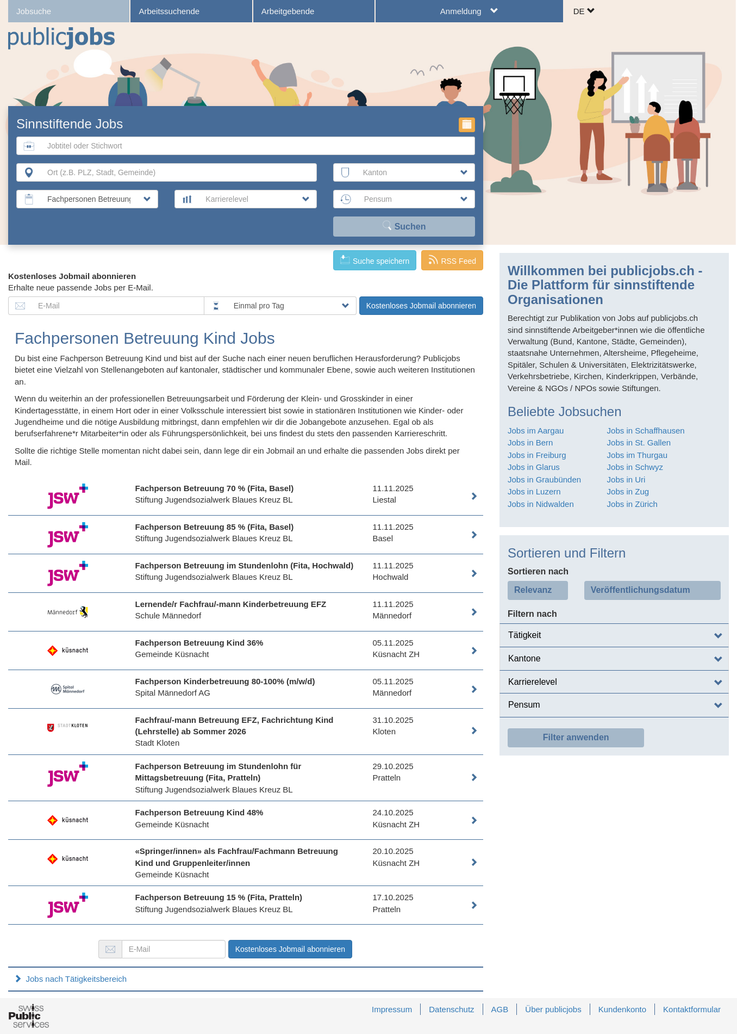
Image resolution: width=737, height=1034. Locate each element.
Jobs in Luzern (534, 491)
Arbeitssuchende (169, 11)
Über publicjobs (553, 1009)
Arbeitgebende (288, 11)
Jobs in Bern (530, 442)
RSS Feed (452, 260)
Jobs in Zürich (632, 504)
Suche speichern (374, 260)
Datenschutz (451, 1009)
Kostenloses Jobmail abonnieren (421, 305)
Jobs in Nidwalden (541, 504)
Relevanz (533, 590)
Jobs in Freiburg (537, 455)
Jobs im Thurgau (637, 455)
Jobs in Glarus (534, 467)
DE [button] (584, 11)
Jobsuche (33, 11)
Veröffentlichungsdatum (640, 590)
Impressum (392, 1009)
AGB (500, 1009)
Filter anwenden (576, 737)
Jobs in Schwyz (635, 467)
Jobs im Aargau (536, 430)
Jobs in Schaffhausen (646, 430)
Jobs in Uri (626, 479)
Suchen (404, 225)
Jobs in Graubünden (544, 479)
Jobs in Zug (628, 491)
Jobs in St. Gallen (639, 442)
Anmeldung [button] (469, 11)
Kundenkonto (622, 1009)
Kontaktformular (692, 1009)
